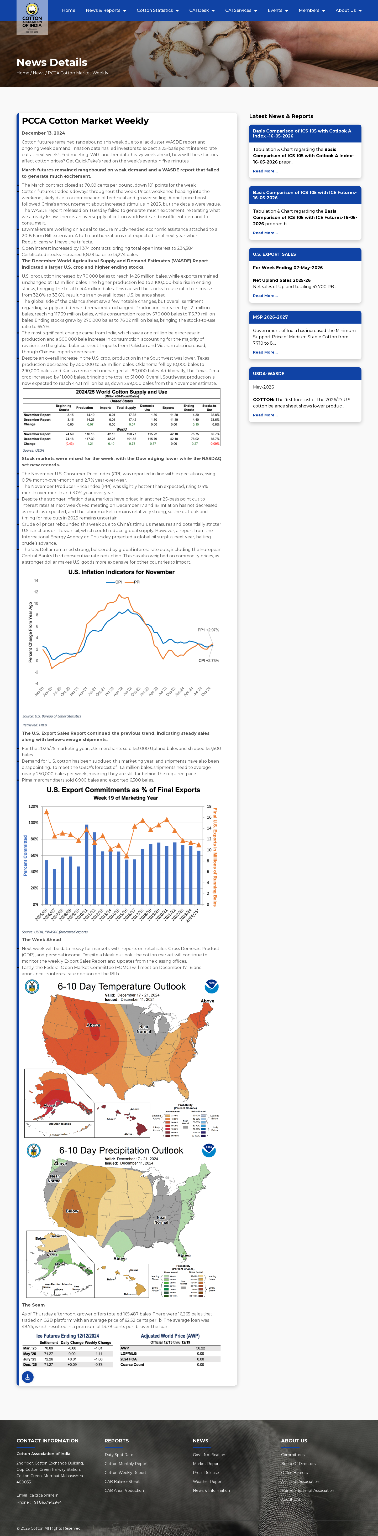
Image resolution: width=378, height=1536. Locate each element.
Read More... (265, 171)
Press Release (206, 1472)
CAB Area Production (124, 1490)
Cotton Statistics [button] (155, 10)
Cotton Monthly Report (126, 1463)
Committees (292, 1454)
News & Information (211, 1490)
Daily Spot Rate (119, 1454)
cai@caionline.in (44, 1495)
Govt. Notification (209, 1454)
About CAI (290, 1499)
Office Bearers (294, 1472)
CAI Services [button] (238, 10)
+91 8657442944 (47, 1502)
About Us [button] (346, 10)
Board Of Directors (298, 1463)
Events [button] (275, 10)
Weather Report (208, 1481)
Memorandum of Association (307, 1490)
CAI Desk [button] (199, 10)
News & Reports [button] (103, 10)
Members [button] (309, 10)
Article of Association (300, 1481)
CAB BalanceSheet (122, 1481)
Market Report (206, 1463)
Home (68, 10)
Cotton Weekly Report (125, 1472)
